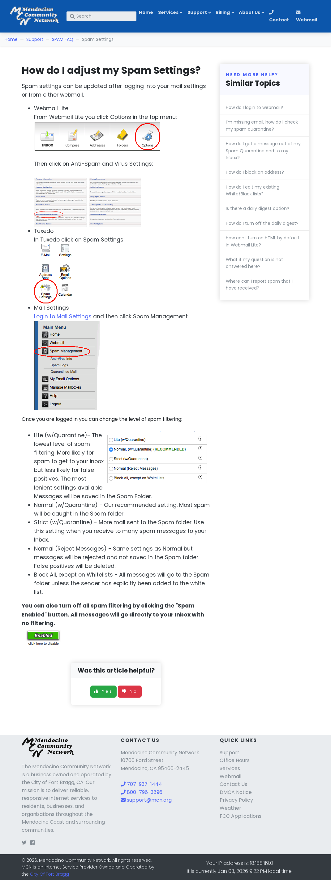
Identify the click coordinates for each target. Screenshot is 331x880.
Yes (103, 691)
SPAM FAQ (62, 39)
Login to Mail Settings (63, 316)
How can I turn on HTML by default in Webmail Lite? (262, 241)
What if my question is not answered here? (254, 262)
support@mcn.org (146, 800)
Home (146, 12)
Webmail (306, 16)
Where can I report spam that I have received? (259, 284)
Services (168, 12)
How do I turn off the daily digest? (262, 223)
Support (197, 12)
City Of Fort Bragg (49, 874)
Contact (279, 16)
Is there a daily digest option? (257, 208)
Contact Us (233, 784)
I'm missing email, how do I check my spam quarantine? (262, 125)
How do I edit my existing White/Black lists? (252, 190)
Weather (230, 808)
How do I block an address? (255, 172)
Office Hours (235, 760)
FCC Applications (240, 816)
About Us (249, 12)
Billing (223, 12)
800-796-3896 (141, 792)
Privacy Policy (236, 800)
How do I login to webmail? (254, 107)
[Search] (101, 16)
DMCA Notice (236, 792)
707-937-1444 (141, 784)
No (130, 691)
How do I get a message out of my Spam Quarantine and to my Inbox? (263, 151)
